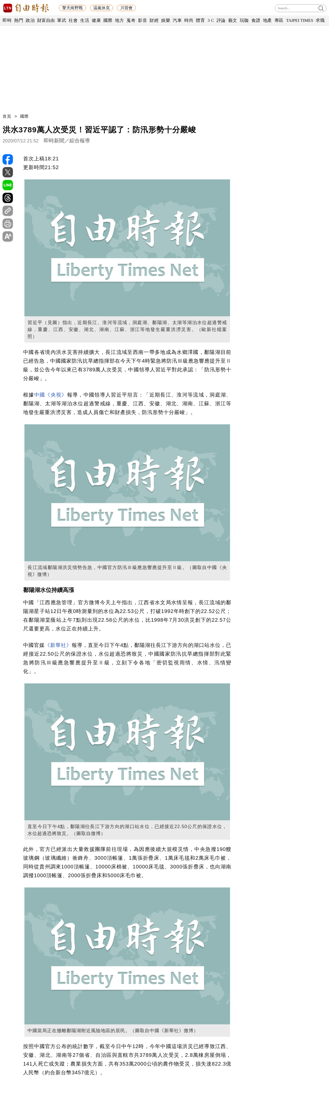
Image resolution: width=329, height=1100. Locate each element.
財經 (154, 20)
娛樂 (165, 20)
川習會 (126, 8)
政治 (30, 20)
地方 (119, 20)
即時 (7, 20)
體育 (200, 20)
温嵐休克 (101, 8)
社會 (73, 20)
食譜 (255, 20)
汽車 (177, 20)
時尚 (188, 20)
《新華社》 (58, 645)
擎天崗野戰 (72, 8)
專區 (279, 20)
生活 (84, 20)
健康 (96, 20)
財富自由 (45, 20)
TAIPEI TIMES (299, 20)
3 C (210, 20)
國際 (107, 20)
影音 (142, 20)
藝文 (232, 20)
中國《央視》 (50, 395)
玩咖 (244, 20)
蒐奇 (130, 20)
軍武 (61, 20)
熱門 (18, 20)
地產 (267, 20)
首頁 (7, 116)
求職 (320, 20)
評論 (221, 20)
